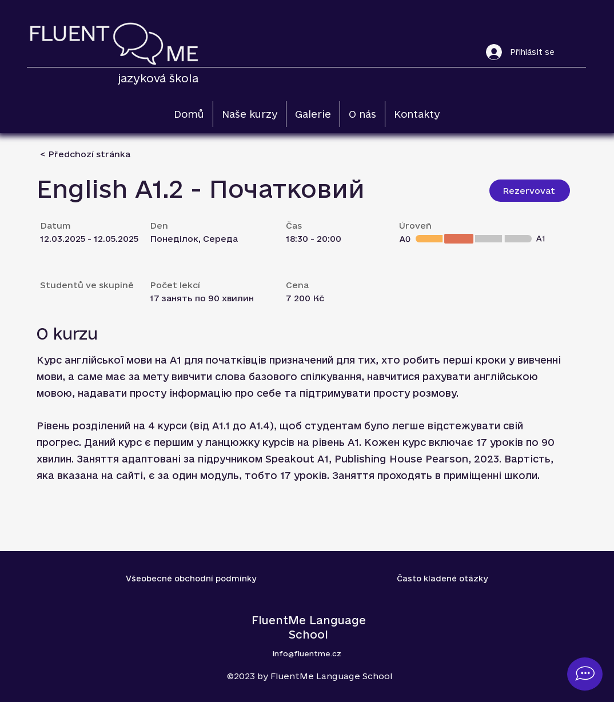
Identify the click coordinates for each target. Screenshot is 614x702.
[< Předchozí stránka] (85, 154)
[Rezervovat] (529, 191)
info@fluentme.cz (307, 653)
